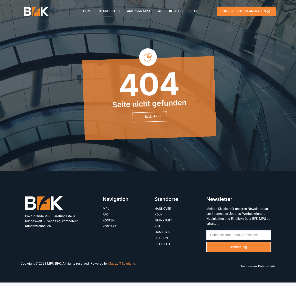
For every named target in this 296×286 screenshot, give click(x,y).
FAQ (160, 11)
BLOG (194, 11)
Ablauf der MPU (138, 11)
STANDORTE (109, 11)
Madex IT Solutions (122, 267)
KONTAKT (176, 11)
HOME (87, 11)
